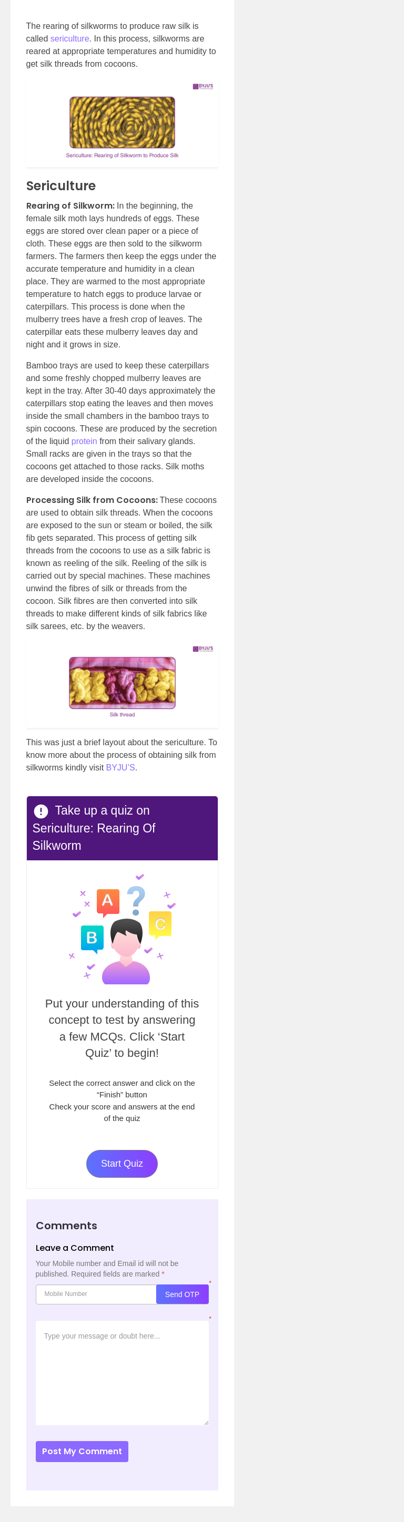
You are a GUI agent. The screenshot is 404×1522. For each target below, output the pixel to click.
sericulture (69, 38)
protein (84, 441)
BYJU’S (120, 767)
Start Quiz (122, 1163)
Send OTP (182, 1294)
